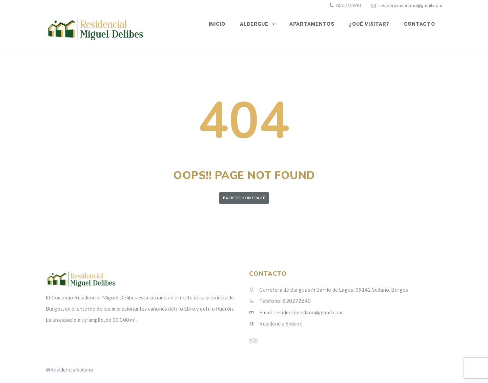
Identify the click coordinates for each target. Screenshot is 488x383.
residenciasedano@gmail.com (410, 5)
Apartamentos (314, 25)
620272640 (348, 5)
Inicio (220, 25)
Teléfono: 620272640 (280, 303)
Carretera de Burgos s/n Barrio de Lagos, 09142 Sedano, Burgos (328, 292)
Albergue (258, 25)
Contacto (419, 25)
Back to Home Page (244, 200)
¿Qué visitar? (370, 25)
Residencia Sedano (276, 326)
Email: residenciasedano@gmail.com (295, 315)
